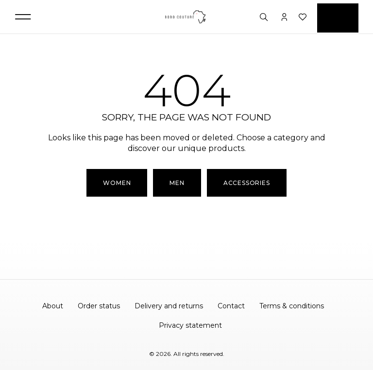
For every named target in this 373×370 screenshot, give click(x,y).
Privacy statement (190, 325)
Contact (231, 306)
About (52, 306)
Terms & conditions (291, 306)
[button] (23, 16)
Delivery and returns (169, 306)
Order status (99, 306)
